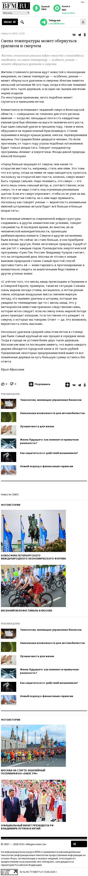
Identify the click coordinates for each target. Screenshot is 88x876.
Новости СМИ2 (10, 494)
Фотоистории (10, 504)
